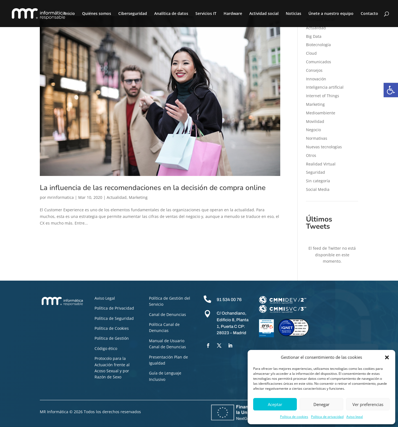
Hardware (233, 14)
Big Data (313, 36)
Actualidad (117, 197)
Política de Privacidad (114, 308)
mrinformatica (60, 197)
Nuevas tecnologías (324, 146)
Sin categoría (318, 180)
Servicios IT (205, 14)
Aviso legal (354, 416)
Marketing (138, 197)
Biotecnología (318, 44)
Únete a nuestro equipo (331, 14)
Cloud (311, 53)
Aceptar (275, 404)
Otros (311, 155)
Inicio (70, 14)
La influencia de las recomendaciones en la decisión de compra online (153, 188)
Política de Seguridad (114, 318)
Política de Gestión (112, 338)
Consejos (314, 70)
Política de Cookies (112, 328)
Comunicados (318, 61)
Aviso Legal (105, 298)
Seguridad (315, 172)
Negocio (313, 129)
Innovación (316, 78)
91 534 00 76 (229, 299)
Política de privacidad (327, 416)
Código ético (106, 348)
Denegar (321, 404)
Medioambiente (320, 112)
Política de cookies (294, 416)
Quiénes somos (96, 14)
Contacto (369, 14)
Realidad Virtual (321, 164)
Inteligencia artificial (325, 87)
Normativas (316, 138)
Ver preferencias (367, 404)
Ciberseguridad (132, 14)
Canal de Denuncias (167, 314)
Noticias (293, 14)
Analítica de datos (171, 14)
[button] (391, 90)
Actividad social (264, 14)
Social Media (317, 189)
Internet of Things (322, 95)
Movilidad (315, 121)
